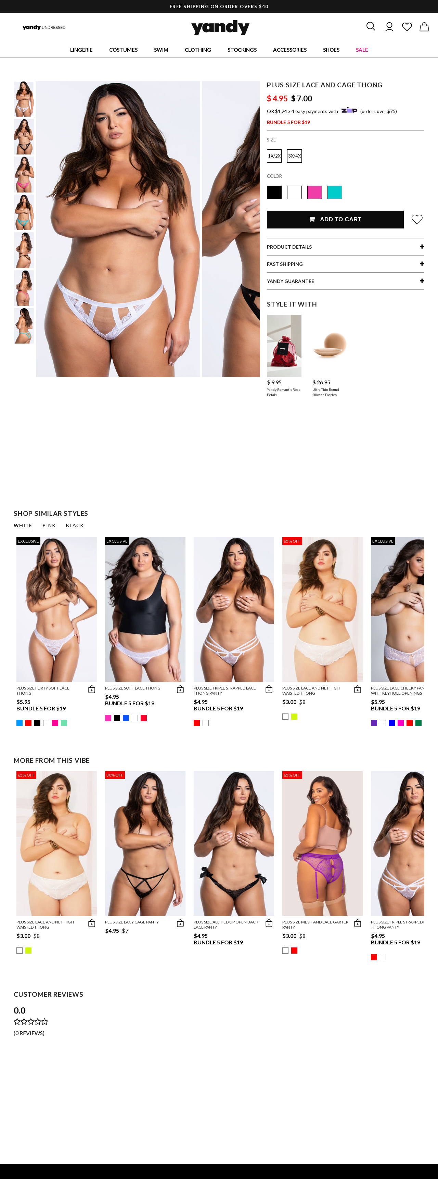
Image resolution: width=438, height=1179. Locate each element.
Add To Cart (335, 219)
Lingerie (81, 50)
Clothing (198, 50)
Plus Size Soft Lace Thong (132, 688)
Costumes (123, 50)
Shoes (331, 50)
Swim (161, 50)
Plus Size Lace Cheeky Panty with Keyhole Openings (400, 690)
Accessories (290, 50)
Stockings (242, 50)
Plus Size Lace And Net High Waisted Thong (311, 690)
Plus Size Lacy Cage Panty (132, 921)
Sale (362, 50)
